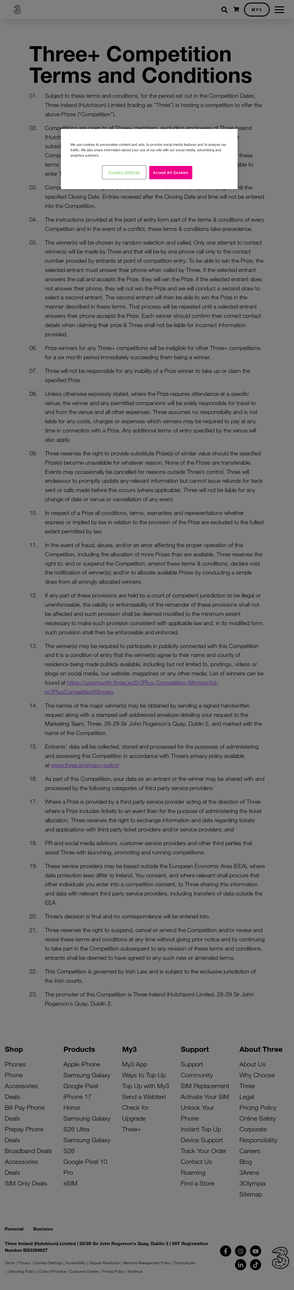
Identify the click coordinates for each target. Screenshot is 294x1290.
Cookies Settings (124, 172)
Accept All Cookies (170, 172)
